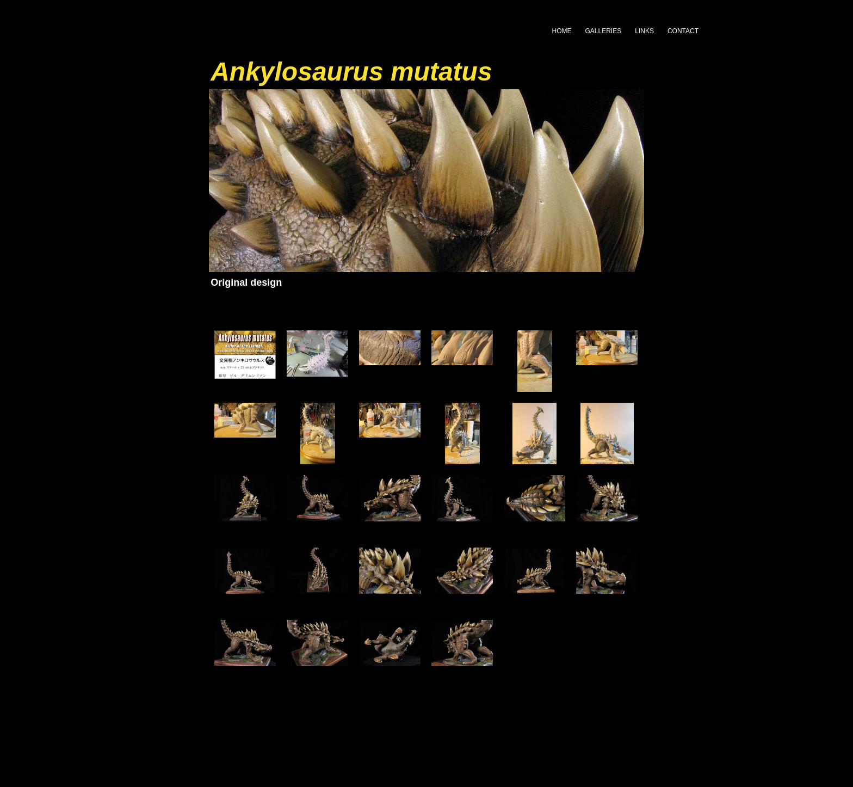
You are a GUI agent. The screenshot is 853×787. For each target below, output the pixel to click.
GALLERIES (603, 31)
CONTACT (683, 31)
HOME (562, 31)
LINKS (644, 31)
